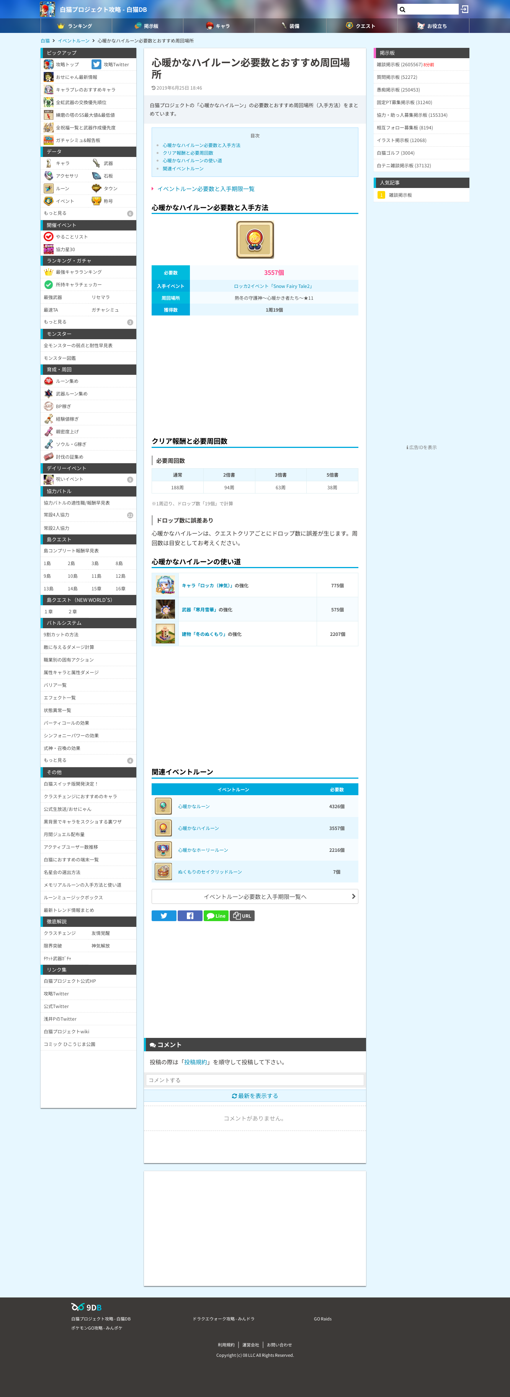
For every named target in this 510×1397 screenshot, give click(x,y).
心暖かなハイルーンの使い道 (192, 160)
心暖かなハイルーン (198, 828)
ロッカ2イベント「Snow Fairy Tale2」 (274, 286)
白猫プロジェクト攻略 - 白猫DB (103, 9)
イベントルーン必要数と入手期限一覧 (206, 189)
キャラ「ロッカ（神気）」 (208, 585)
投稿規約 (195, 1062)
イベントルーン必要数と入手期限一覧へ (255, 896)
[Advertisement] (255, 373)
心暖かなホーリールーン (203, 849)
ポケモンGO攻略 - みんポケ (97, 1328)
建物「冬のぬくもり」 (205, 634)
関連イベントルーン (183, 168)
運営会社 (250, 1344)
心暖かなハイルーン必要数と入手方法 (201, 145)
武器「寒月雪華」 (200, 609)
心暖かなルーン (194, 806)
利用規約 (226, 1344)
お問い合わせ (279, 1344)
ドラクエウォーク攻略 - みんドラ (224, 1318)
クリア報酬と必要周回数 (188, 152)
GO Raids (323, 1318)
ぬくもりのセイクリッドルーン (210, 871)
